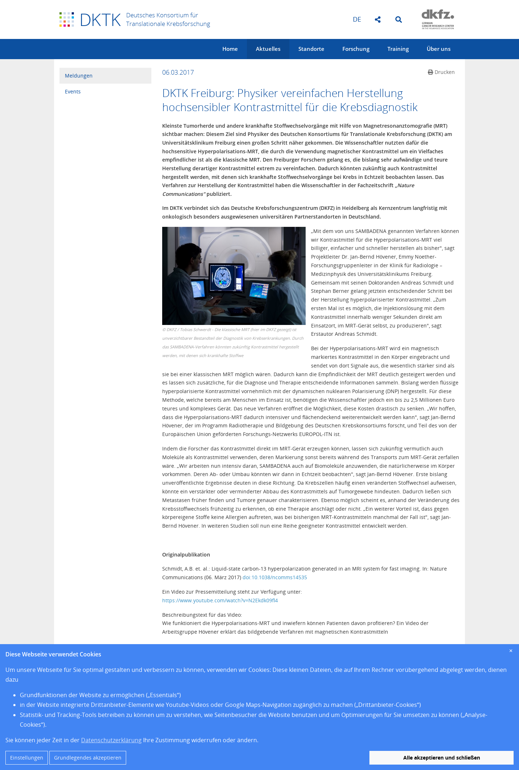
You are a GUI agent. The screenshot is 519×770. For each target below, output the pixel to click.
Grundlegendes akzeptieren (87, 757)
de (357, 19)
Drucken (441, 72)
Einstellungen (26, 757)
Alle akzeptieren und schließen (441, 757)
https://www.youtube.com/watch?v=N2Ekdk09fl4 (220, 600)
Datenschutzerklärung (111, 740)
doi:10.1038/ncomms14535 (275, 577)
